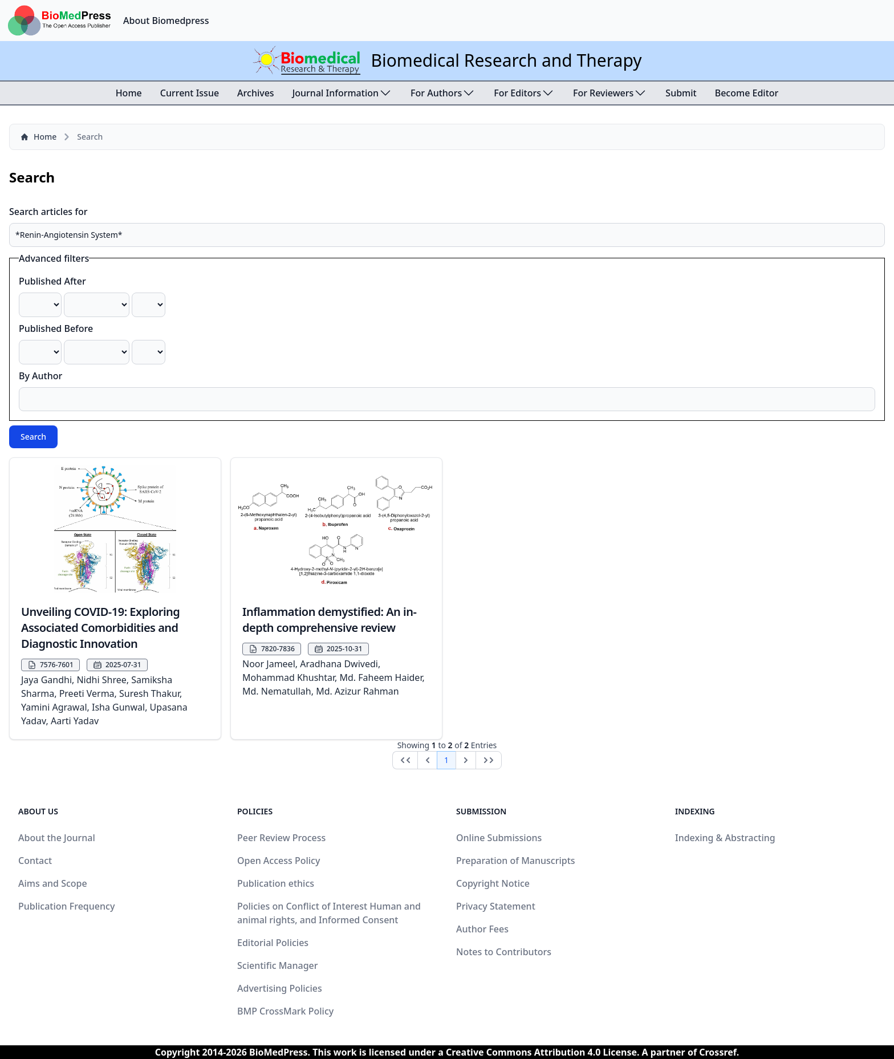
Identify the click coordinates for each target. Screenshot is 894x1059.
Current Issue (189, 93)
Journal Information (342, 93)
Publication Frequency (66, 906)
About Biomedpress (166, 20)
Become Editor (747, 93)
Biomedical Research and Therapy (506, 60)
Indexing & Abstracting (725, 837)
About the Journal (56, 837)
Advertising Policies (279, 988)
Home (129, 93)
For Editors (524, 93)
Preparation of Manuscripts (515, 860)
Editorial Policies (272, 942)
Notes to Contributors (503, 952)
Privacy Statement (495, 906)
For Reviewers (610, 93)
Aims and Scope (52, 883)
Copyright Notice (493, 883)
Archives (255, 93)
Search (33, 436)
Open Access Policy (278, 860)
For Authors (443, 93)
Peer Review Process (281, 837)
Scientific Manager (277, 965)
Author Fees (482, 929)
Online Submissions (499, 837)
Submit (680, 93)
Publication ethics (275, 883)
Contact (35, 860)
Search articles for (48, 211)
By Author (40, 376)
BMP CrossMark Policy (285, 1011)
